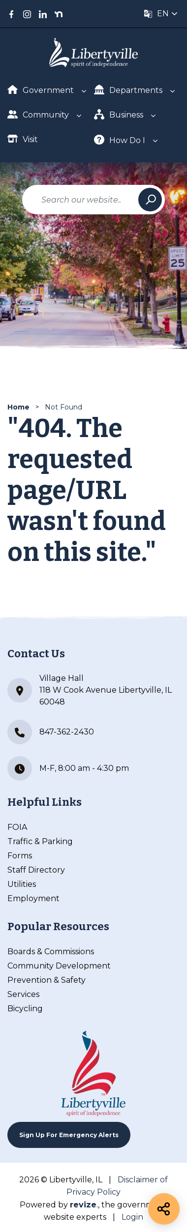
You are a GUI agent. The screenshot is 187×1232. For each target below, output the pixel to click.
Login (132, 1217)
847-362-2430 (50, 732)
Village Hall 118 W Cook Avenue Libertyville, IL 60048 (89, 690)
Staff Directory (36, 870)
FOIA (17, 827)
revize (83, 1204)
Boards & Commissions (50, 951)
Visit (22, 139)
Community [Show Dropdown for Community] (38, 114)
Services (23, 994)
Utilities (21, 884)
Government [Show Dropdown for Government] (40, 90)
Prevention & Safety (46, 980)
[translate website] (161, 14)
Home (18, 407)
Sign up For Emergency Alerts (69, 1135)
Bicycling (25, 1008)
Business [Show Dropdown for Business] (118, 114)
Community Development (59, 965)
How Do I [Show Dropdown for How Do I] (119, 140)
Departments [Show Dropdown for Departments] (128, 90)
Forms (19, 855)
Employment (33, 898)
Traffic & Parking (40, 841)
